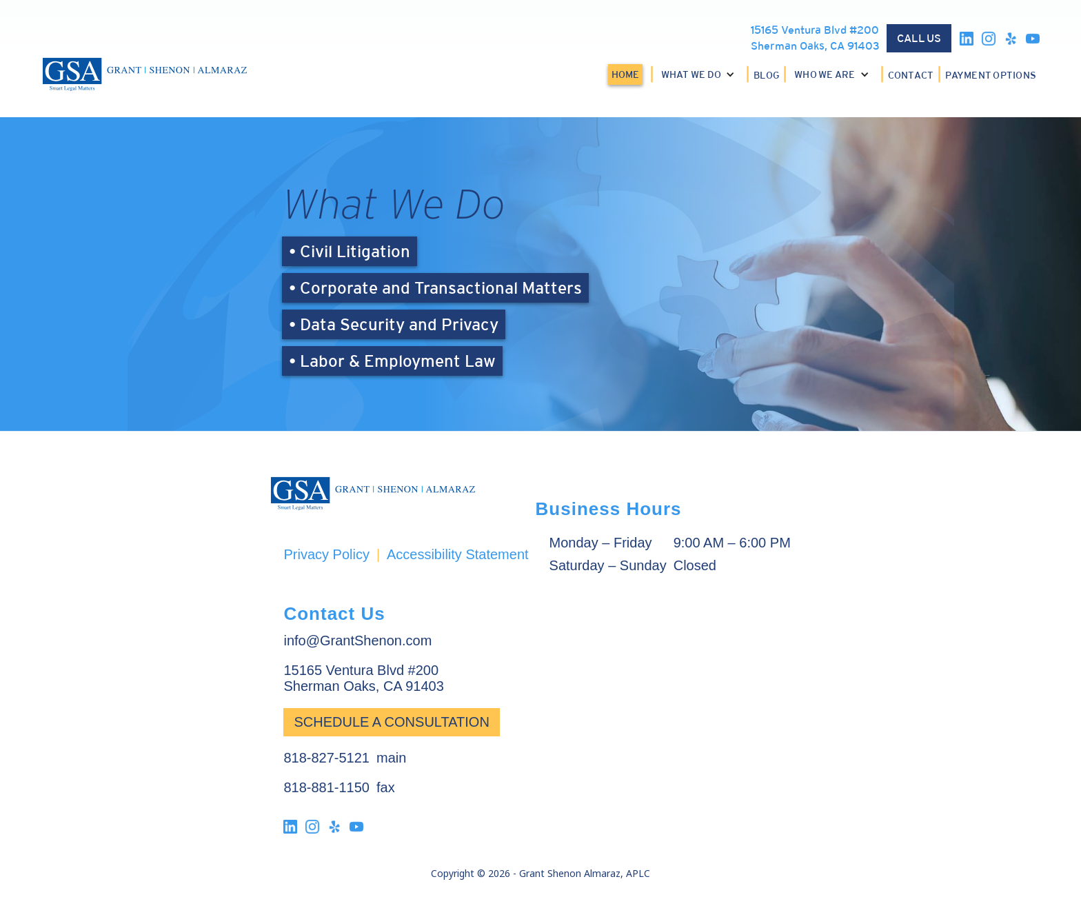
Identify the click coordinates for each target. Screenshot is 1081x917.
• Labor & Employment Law (392, 361)
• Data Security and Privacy (393, 324)
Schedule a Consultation (391, 721)
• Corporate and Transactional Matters (435, 288)
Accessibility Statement (458, 554)
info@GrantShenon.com (357, 640)
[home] (144, 74)
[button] (700, 74)
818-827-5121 (326, 757)
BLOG (766, 75)
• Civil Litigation (349, 251)
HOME (625, 74)
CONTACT (911, 75)
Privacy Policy (326, 554)
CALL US (919, 38)
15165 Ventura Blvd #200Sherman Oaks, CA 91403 (815, 37)
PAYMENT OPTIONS (990, 75)
